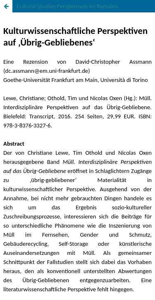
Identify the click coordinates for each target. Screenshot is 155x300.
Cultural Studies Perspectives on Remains (67, 6)
